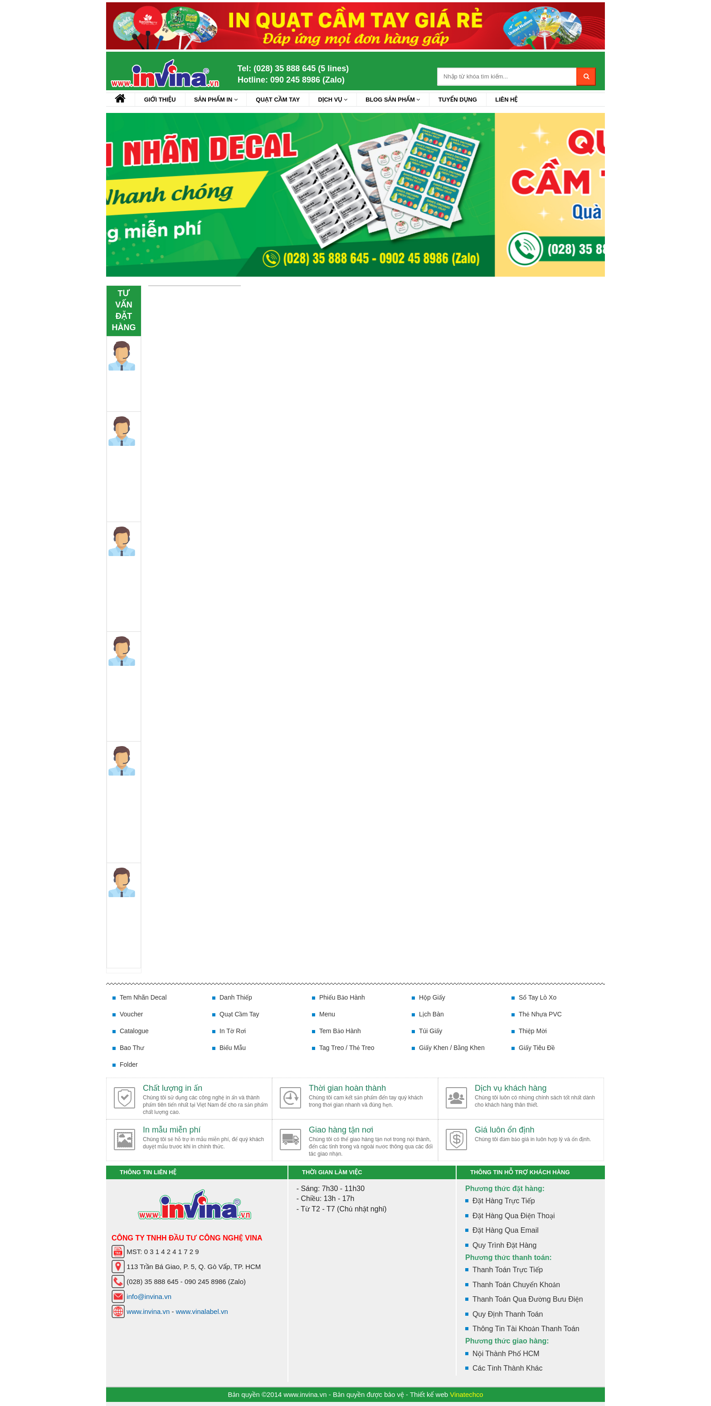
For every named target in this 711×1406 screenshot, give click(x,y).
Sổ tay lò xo (537, 997)
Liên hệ (510, 99)
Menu (327, 1014)
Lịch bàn (431, 1014)
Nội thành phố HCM (506, 1353)
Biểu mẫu (232, 1047)
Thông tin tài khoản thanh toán (526, 1329)
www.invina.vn (148, 1311)
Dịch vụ (335, 99)
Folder (129, 1064)
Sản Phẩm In (217, 99)
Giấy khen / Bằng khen (452, 1047)
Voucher (131, 1014)
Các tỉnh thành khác (507, 1368)
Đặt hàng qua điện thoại (513, 1216)
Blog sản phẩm (395, 99)
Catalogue (134, 1031)
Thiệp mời (533, 1031)
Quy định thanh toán (507, 1314)
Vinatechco (466, 1394)
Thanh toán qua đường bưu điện (527, 1299)
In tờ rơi (232, 1031)
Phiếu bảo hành (342, 997)
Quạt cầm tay (280, 99)
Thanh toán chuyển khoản (516, 1285)
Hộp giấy (432, 997)
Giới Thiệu (160, 99)
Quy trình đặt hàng (504, 1245)
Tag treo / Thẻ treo (347, 1047)
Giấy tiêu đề (537, 1047)
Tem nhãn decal (143, 997)
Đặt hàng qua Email (505, 1230)
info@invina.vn (149, 1296)
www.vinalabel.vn (202, 1311)
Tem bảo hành (340, 1031)
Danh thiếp (235, 997)
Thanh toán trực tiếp (507, 1270)
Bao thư (132, 1047)
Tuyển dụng (461, 99)
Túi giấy (430, 1031)
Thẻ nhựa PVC (540, 1014)
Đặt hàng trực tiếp (503, 1201)
